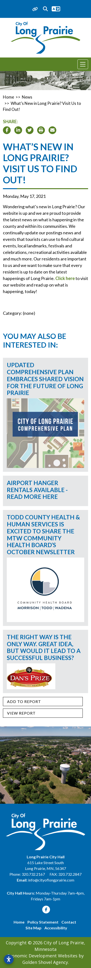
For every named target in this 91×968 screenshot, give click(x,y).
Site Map (33, 927)
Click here (65, 278)
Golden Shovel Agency (45, 962)
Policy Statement (42, 922)
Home (19, 922)
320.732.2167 (34, 874)
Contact (68, 922)
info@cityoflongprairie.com (51, 880)
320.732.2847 (70, 874)
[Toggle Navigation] (82, 64)
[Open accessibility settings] (9, 959)
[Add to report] (43, 701)
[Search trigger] (45, 9)
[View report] (43, 713)
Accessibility (55, 927)
